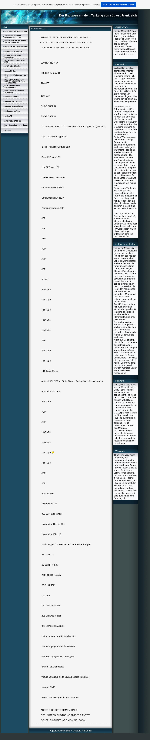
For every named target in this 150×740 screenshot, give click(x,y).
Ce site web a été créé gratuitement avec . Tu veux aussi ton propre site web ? (75, 4)
